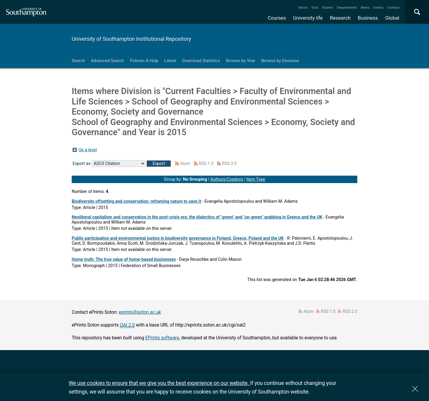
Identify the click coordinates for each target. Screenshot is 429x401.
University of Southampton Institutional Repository (131, 39)
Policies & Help (144, 60)
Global (392, 18)
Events (378, 7)
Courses (277, 18)
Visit (314, 7)
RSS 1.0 (206, 163)
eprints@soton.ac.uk (140, 312)
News (365, 7)
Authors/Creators (226, 179)
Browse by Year (240, 60)
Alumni (327, 7)
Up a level (88, 149)
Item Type (255, 179)
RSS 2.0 (229, 163)
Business (368, 18)
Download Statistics (201, 60)
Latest (170, 60)
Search (78, 60)
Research (340, 18)
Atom (185, 163)
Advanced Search (107, 60)
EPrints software (162, 338)
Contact (393, 7)
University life (308, 18)
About (303, 7)
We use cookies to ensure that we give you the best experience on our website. (159, 383)
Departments (347, 7)
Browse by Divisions (280, 60)
